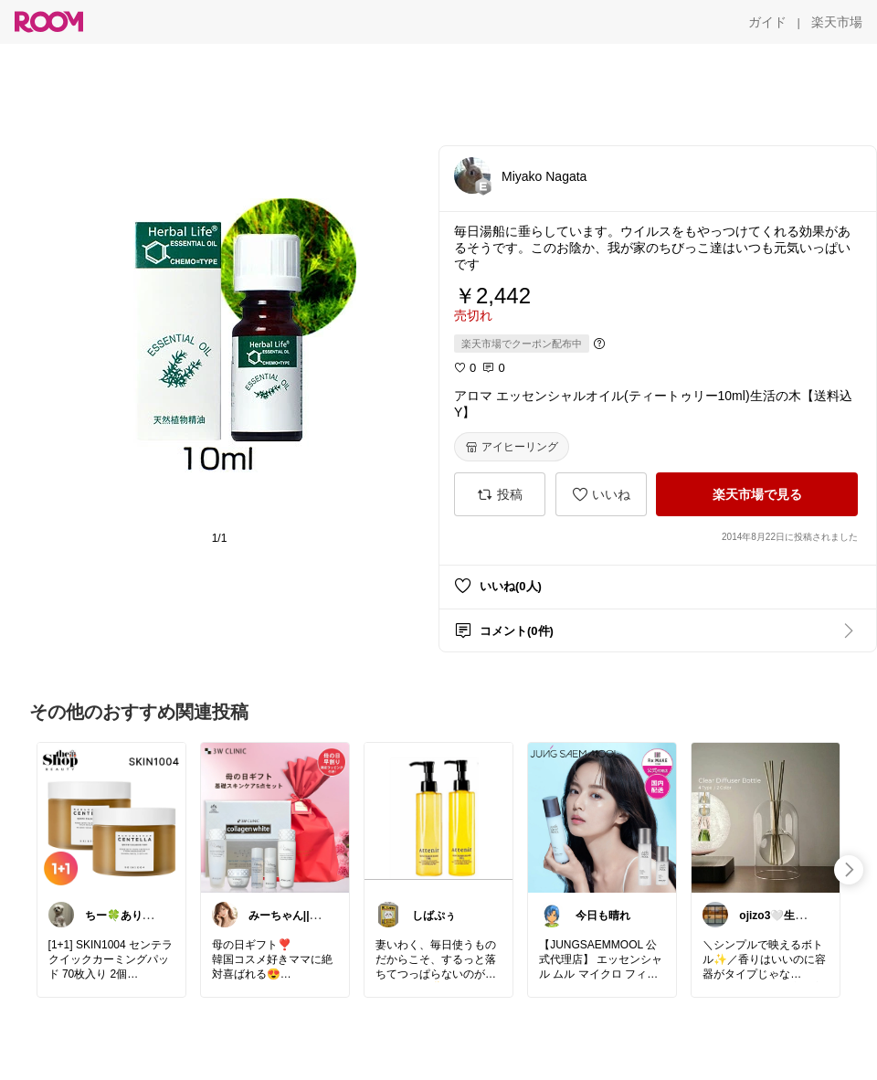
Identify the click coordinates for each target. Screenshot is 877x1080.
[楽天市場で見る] (757, 494)
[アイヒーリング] (511, 446)
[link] (111, 817)
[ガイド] (767, 22)
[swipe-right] (848, 869)
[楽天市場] (836, 22)
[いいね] (601, 494)
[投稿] (499, 494)
